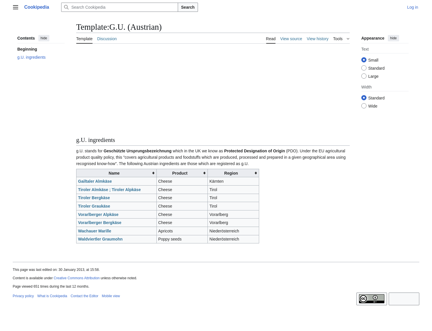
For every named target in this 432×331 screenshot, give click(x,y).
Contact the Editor (84, 296)
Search (188, 7)
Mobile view (111, 296)
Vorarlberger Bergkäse (99, 222)
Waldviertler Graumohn (100, 239)
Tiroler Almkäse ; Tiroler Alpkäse (109, 189)
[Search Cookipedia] (119, 7)
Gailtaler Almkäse (95, 181)
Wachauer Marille (94, 231)
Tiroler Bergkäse (94, 197)
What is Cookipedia (52, 296)
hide (44, 38)
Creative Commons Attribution (77, 278)
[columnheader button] (116, 173)
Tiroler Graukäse (94, 206)
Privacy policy (23, 296)
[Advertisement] (213, 91)
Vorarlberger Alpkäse (98, 214)
